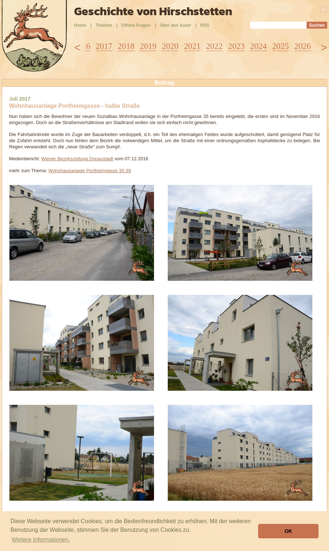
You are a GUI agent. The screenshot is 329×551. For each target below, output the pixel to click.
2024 (258, 46)
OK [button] (288, 531)
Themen (103, 25)
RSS (204, 25)
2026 (302, 46)
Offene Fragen (135, 25)
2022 (214, 46)
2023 (236, 46)
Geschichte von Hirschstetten (153, 11)
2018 (126, 46)
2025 (280, 46)
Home (80, 25)
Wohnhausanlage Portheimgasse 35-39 (89, 170)
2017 (104, 46)
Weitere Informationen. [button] (41, 540)
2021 (192, 46)
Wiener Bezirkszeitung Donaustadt (77, 158)
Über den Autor (175, 25)
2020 (170, 46)
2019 (148, 46)
